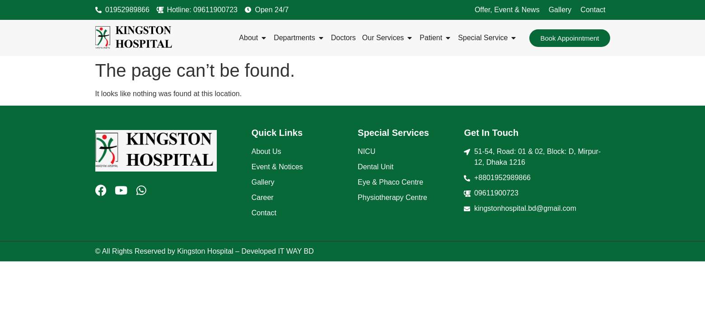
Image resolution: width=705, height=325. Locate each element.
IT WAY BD (295, 251)
